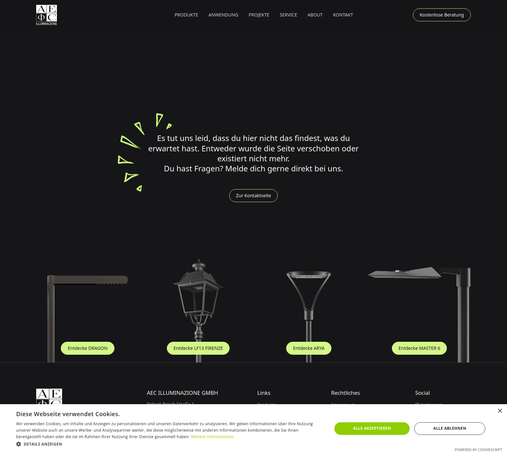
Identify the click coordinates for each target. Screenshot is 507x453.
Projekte (259, 15)
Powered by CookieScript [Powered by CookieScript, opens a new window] (478, 449)
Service (288, 15)
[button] (186, 15)
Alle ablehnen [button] (449, 428)
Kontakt (343, 15)
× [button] (499, 411)
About (315, 15)
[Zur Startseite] (46, 15)
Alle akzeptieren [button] (372, 428)
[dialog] (253, 428)
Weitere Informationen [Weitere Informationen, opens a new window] (212, 436)
